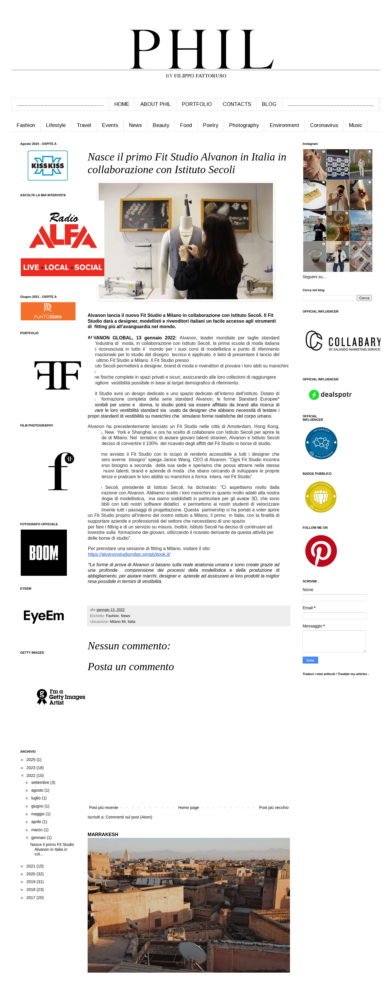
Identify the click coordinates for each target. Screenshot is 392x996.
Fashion (26, 125)
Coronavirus (324, 125)
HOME (121, 104)
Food (186, 125)
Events (110, 125)
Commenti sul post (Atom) (128, 817)
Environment (284, 125)
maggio (38, 814)
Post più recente (103, 807)
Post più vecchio (274, 807)
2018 (32, 889)
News (135, 125)
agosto (37, 790)
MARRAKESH (103, 834)
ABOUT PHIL (155, 104)
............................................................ (60, 104)
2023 (32, 767)
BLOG (269, 104)
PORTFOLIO (197, 104)
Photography (244, 125)
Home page (188, 807)
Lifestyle (56, 125)
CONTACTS (237, 104)
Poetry (210, 125)
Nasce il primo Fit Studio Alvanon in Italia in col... (52, 849)
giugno (37, 806)
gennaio (39, 837)
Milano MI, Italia (122, 622)
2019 (32, 881)
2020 (32, 874)
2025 (32, 759)
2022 (32, 775)
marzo (37, 829)
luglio (36, 798)
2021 (32, 866)
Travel (84, 125)
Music (355, 125)
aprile (36, 821)
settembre (40, 782)
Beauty (161, 125)
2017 (32, 897)
